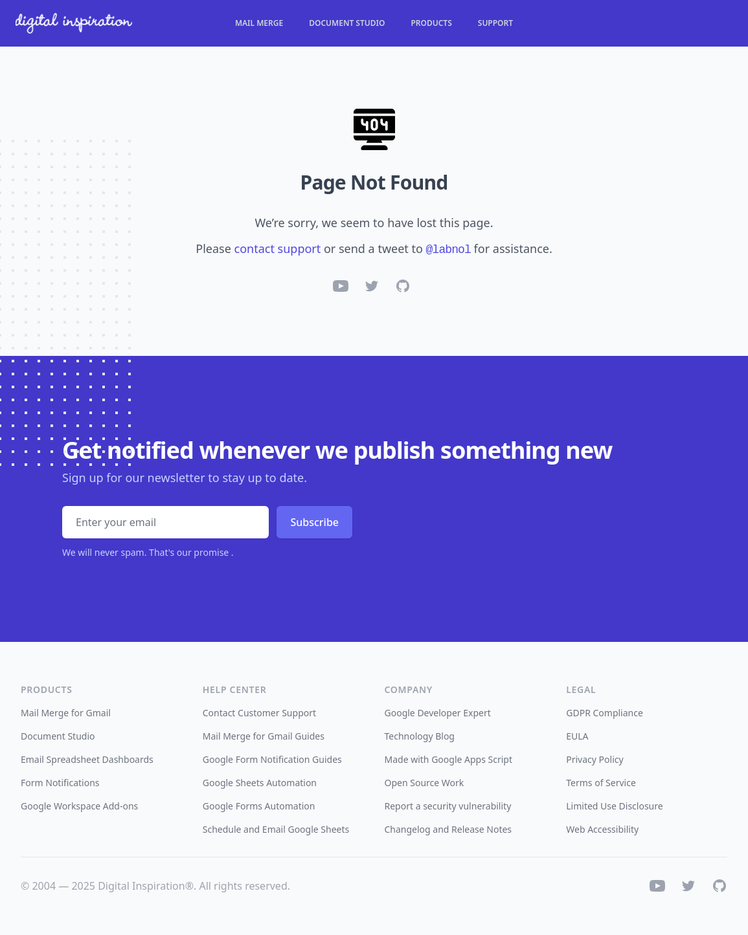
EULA (577, 736)
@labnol (448, 249)
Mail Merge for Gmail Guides (263, 736)
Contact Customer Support (259, 713)
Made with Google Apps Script (449, 759)
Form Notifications (60, 782)
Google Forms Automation (259, 806)
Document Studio (347, 23)
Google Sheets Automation (260, 782)
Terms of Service (601, 782)
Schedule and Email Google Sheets (276, 829)
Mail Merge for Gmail (66, 713)
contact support (277, 248)
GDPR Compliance (604, 713)
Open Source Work (424, 782)
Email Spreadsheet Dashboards (87, 759)
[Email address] (165, 522)
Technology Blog (420, 736)
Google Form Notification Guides (272, 759)
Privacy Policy (594, 759)
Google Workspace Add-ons (79, 806)
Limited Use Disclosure (614, 806)
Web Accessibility (602, 829)
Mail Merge (259, 23)
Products (431, 23)
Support (495, 23)
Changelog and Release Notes (448, 829)
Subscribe (314, 522)
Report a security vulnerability (448, 806)
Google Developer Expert (438, 713)
